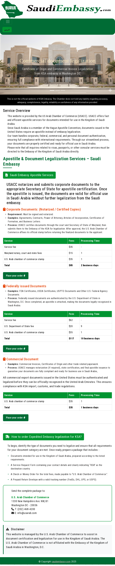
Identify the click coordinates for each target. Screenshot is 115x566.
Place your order (16, 275)
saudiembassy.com (61, 563)
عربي (7, 29)
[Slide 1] (52, 90)
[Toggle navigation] (8, 22)
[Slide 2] (57, 90)
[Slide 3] (63, 90)
